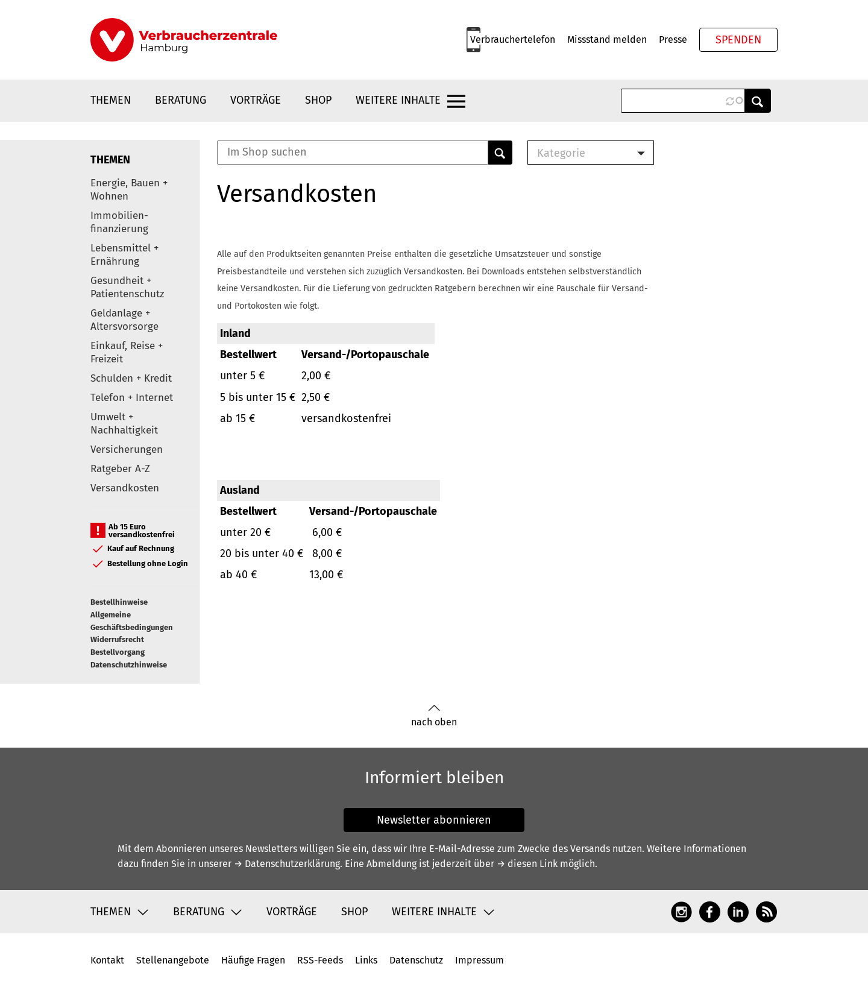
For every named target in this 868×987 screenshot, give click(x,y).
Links (366, 960)
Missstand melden (607, 39)
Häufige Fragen (253, 960)
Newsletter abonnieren (434, 820)
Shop (318, 100)
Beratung (180, 100)
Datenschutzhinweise (128, 664)
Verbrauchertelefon (512, 39)
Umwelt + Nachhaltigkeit (124, 424)
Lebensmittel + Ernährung (124, 255)
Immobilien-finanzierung (119, 222)
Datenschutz (416, 960)
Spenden (738, 39)
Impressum (479, 960)
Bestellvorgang (117, 652)
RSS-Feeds (320, 960)
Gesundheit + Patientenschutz (127, 287)
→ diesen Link (527, 863)
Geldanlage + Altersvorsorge (124, 320)
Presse (673, 39)
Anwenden (757, 101)
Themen (110, 100)
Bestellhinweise (119, 602)
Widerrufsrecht (117, 639)
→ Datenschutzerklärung (287, 863)
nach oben (434, 716)
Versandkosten (124, 488)
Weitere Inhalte (398, 100)
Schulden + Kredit (131, 378)
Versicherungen (126, 449)
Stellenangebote (172, 960)
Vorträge (255, 100)
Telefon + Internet (131, 397)
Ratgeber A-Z (120, 468)
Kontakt (107, 960)
